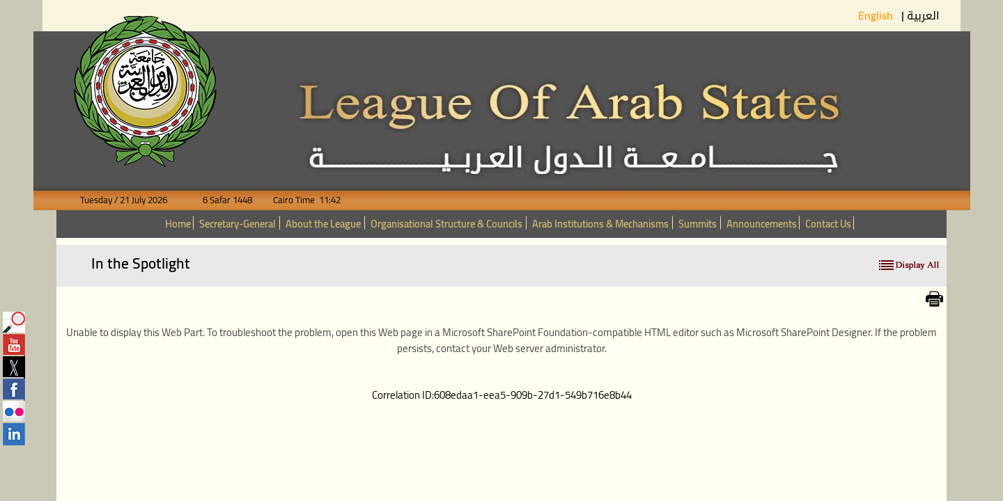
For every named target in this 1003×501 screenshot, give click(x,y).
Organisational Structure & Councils (446, 223)
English (877, 15)
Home (178, 223)
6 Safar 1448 (219, 200)
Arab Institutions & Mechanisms (600, 223)
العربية (923, 15)
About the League (323, 223)
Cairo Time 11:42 (297, 200)
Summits (697, 223)
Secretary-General (237, 223)
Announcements (761, 223)
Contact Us (828, 223)
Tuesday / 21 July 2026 (132, 200)
